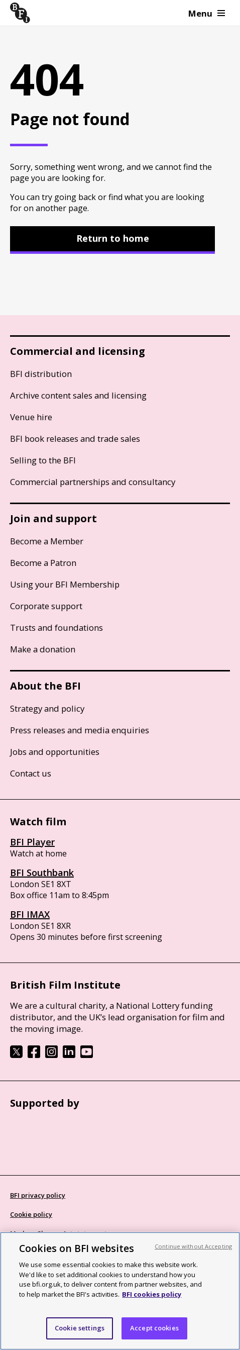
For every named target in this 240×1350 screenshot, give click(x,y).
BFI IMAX (30, 914)
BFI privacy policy (37, 1195)
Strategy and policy (47, 708)
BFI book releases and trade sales (75, 438)
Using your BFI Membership (64, 584)
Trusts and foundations (56, 627)
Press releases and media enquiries (79, 730)
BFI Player (32, 842)
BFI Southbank (42, 872)
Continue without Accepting (193, 1246)
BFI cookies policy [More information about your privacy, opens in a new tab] (151, 1294)
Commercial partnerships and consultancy (92, 482)
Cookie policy (31, 1214)
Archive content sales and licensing (78, 395)
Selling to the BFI (43, 460)
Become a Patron (43, 562)
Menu (206, 13)
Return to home (112, 238)
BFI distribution (41, 373)
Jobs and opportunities (54, 751)
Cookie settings (79, 1327)
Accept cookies (154, 1327)
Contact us (30, 773)
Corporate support (46, 606)
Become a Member (46, 541)
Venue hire (31, 417)
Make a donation (42, 649)
